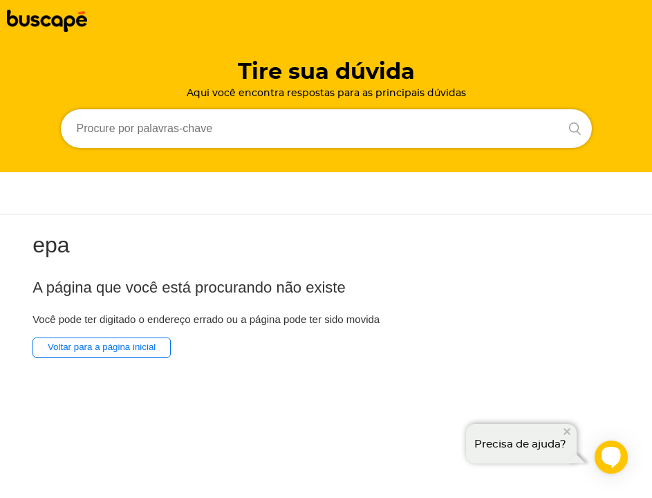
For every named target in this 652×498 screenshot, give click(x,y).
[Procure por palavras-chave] (326, 128)
